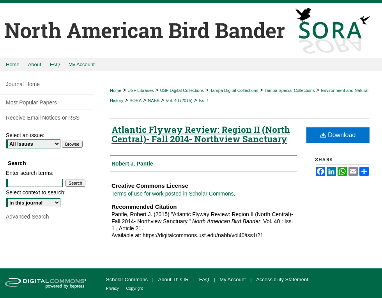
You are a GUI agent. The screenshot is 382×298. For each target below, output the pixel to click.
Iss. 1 (204, 100)
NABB (153, 100)
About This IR (174, 279)
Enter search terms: (29, 173)
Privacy (113, 288)
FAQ (205, 279)
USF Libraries (140, 90)
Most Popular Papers (31, 102)
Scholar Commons (127, 279)
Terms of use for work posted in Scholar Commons (172, 193)
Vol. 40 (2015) (179, 100)
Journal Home (23, 84)
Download (338, 135)
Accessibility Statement (282, 279)
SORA (135, 100)
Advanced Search (27, 216)
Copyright (134, 288)
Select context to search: (35, 192)
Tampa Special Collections (289, 90)
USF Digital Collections (182, 90)
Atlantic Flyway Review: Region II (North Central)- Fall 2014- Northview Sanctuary (200, 134)
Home (115, 90)
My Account (233, 279)
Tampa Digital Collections (234, 90)
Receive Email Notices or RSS (43, 118)
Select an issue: (25, 135)
